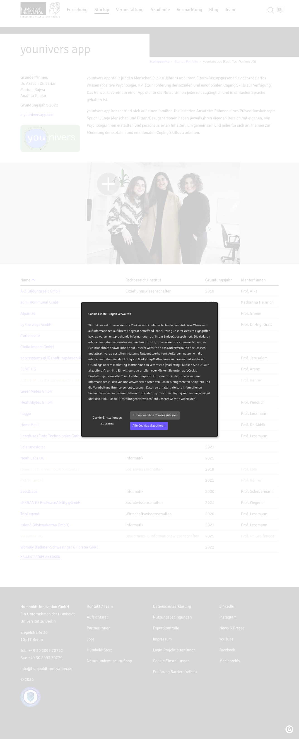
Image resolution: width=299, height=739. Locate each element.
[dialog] (149, 369)
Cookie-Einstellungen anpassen (107, 420)
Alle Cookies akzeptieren (149, 425)
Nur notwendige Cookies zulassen (155, 415)
